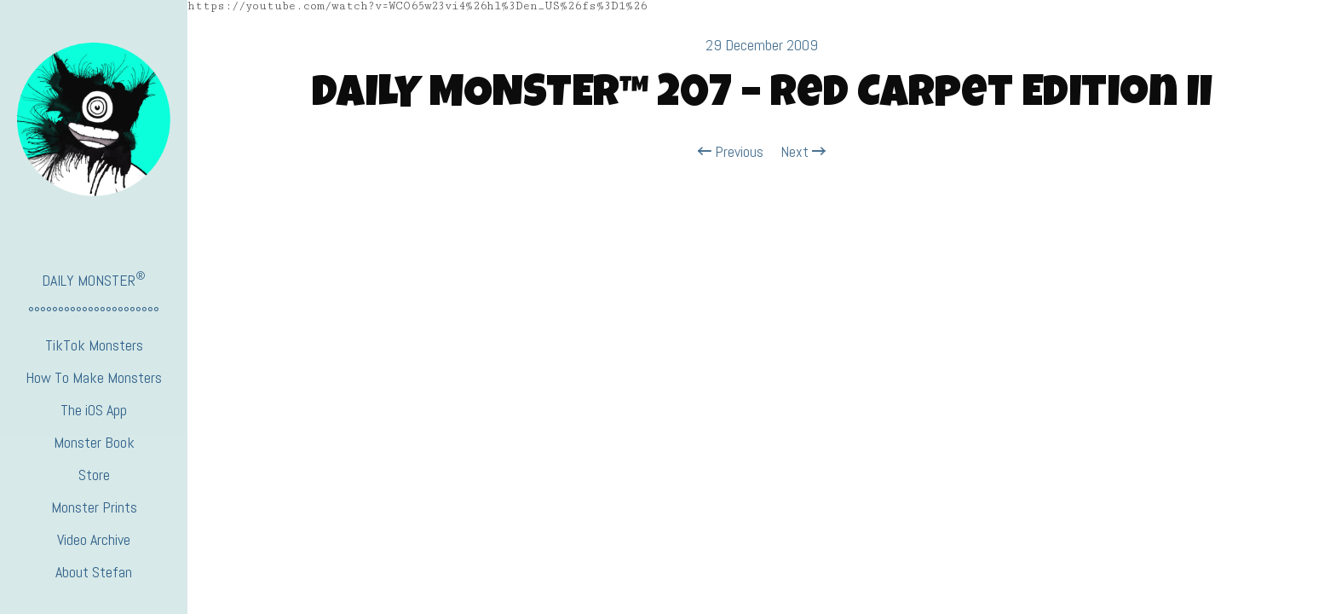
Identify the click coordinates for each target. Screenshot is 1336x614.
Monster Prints (94, 507)
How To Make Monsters (94, 377)
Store (94, 474)
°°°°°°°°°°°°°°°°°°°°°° (93, 312)
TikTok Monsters (94, 345)
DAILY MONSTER (94, 279)
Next (803, 151)
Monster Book (94, 442)
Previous (730, 151)
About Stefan (93, 572)
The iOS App (93, 410)
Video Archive (93, 539)
